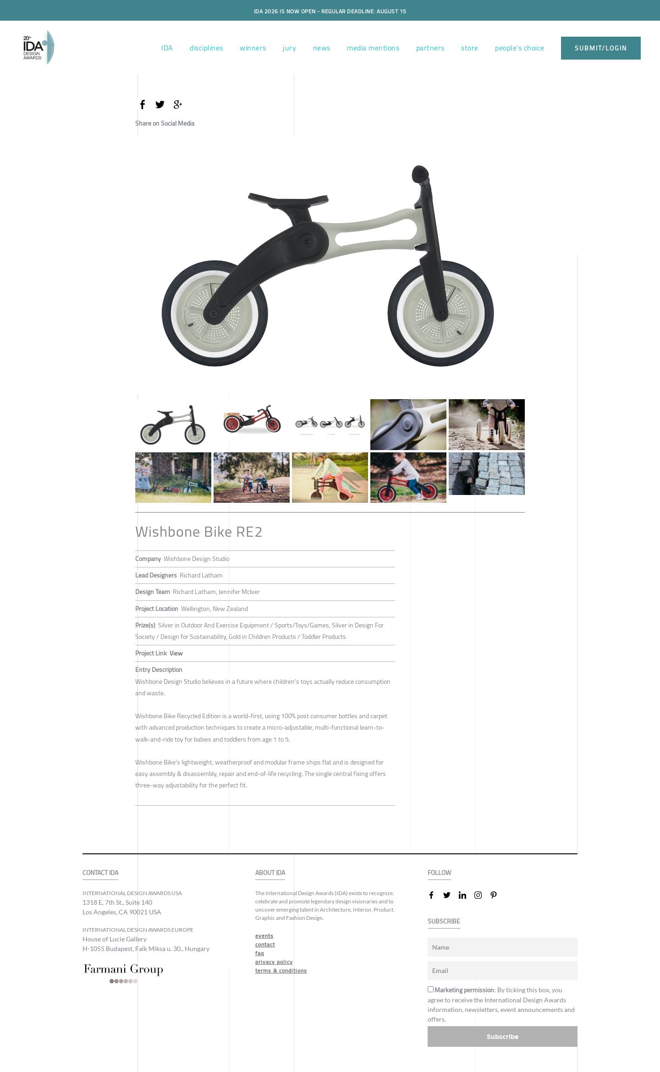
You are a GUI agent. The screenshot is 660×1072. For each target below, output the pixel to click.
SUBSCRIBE (444, 921)
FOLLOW (439, 873)
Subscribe (503, 1036)
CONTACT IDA (100, 873)
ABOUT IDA (270, 873)
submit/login (601, 48)
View (176, 653)
